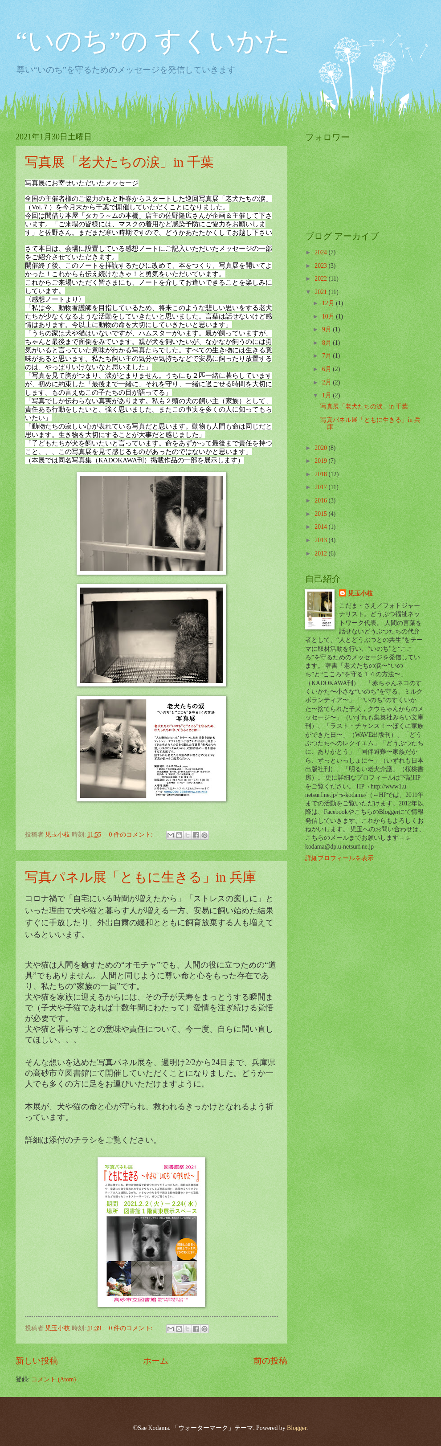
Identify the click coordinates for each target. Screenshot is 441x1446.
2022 (321, 278)
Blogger (296, 1428)
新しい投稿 (37, 1360)
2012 (321, 553)
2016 (321, 500)
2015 (321, 514)
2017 (321, 487)
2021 (321, 292)
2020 (321, 448)
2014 (321, 526)
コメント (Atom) (53, 1379)
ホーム (155, 1360)
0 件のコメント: (131, 834)
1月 (327, 395)
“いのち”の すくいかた (153, 41)
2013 (321, 540)
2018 (321, 474)
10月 (329, 316)
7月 (327, 355)
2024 (321, 252)
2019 (321, 460)
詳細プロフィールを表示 (339, 858)
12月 (329, 303)
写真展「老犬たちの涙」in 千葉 (119, 162)
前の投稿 (270, 1360)
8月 (327, 342)
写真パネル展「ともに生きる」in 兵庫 (140, 877)
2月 (327, 382)
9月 (327, 329)
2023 (321, 265)
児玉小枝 (360, 593)
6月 (327, 369)
